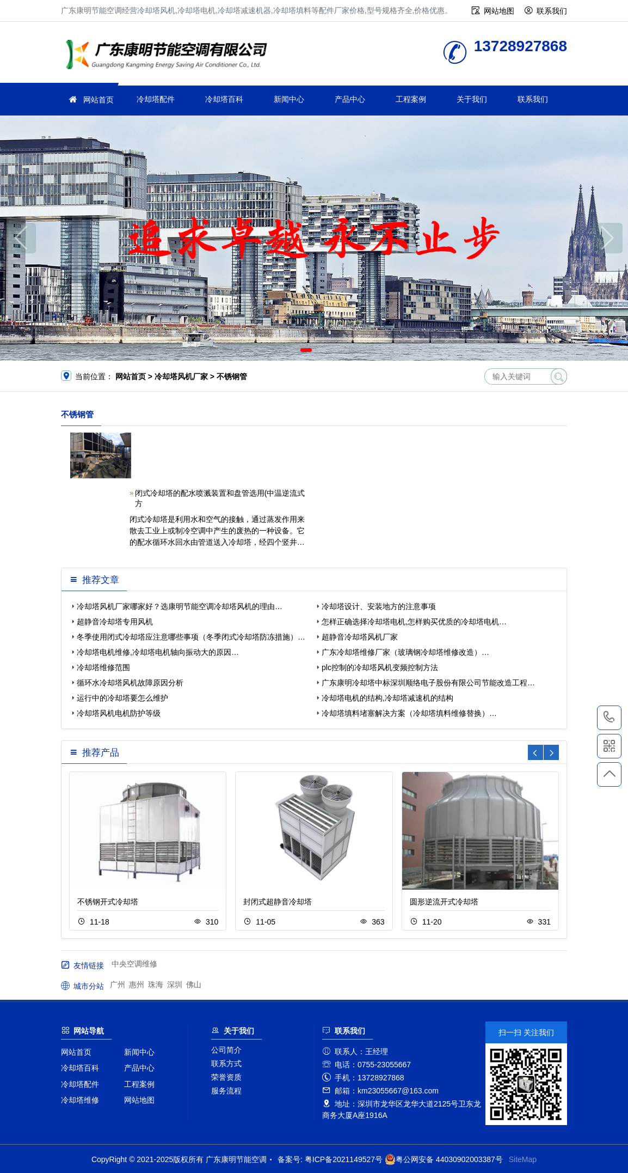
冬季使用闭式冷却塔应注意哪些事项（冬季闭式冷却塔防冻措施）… (191, 637)
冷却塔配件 (156, 99)
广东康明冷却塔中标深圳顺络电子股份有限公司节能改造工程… (428, 682)
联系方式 (226, 1063)
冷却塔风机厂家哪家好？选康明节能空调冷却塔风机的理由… (179, 606)
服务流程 (226, 1090)
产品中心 (350, 99)
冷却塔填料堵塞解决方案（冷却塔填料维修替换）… (409, 713)
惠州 (136, 984)
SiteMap (523, 1159)
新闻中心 (289, 99)
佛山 (193, 984)
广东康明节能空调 (170, 56)
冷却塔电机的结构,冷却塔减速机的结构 (387, 698)
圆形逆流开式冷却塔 (444, 901)
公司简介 (226, 1050)
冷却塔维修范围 (103, 667)
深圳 (174, 984)
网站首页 (98, 99)
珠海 (155, 984)
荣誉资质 (226, 1077)
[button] (306, 350)
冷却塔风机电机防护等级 (119, 713)
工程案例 (411, 99)
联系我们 (552, 11)
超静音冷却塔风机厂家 (360, 637)
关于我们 (472, 99)
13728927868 (609, 718)
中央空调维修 (134, 963)
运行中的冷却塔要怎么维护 (122, 698)
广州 (117, 984)
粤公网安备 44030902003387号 (444, 1159)
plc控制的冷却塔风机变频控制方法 (380, 667)
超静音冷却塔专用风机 (115, 621)
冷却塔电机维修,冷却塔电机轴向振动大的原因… (158, 652)
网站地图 (499, 11)
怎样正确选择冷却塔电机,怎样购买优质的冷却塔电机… (414, 621)
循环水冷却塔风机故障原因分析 (130, 682)
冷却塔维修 (80, 1100)
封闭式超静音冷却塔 (277, 901)
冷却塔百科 (224, 99)
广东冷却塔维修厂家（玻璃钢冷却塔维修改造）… (405, 652)
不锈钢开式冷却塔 (107, 901)
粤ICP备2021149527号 (344, 1159)
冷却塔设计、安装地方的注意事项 (379, 606)
